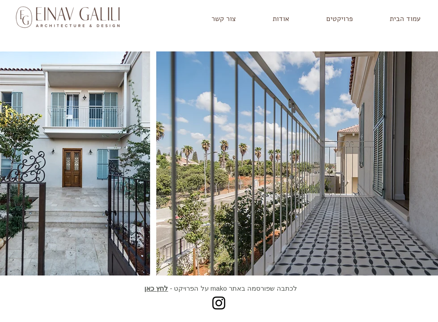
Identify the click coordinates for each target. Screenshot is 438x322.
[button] (327, 19)
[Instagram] (218, 303)
